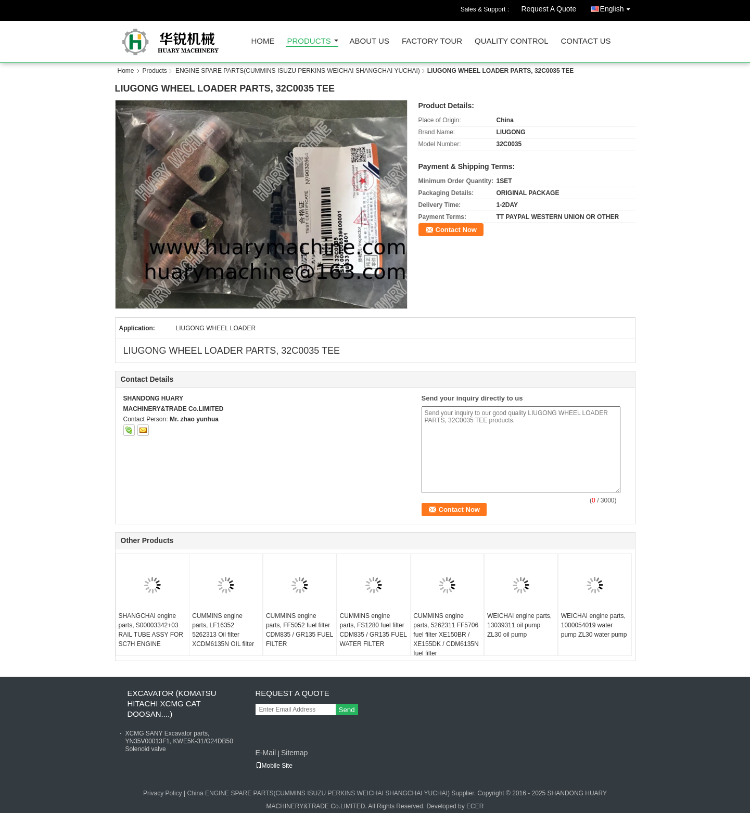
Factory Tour (432, 41)
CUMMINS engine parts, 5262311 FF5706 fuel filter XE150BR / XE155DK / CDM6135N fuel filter (445, 634)
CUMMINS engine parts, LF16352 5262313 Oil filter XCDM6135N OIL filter (223, 630)
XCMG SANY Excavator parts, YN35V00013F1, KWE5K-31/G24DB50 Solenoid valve (179, 741)
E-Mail (266, 753)
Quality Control (511, 41)
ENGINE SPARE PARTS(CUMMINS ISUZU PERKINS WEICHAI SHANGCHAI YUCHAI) (297, 70)
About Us (369, 41)
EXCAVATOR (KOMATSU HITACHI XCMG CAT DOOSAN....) (172, 703)
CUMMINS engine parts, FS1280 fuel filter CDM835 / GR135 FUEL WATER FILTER (373, 630)
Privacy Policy (162, 793)
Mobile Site (274, 765)
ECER (475, 806)
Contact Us (586, 41)
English (617, 7)
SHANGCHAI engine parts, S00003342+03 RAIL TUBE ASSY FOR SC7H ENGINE (151, 630)
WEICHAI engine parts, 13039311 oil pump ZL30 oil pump (519, 625)
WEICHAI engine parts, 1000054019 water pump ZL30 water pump (594, 625)
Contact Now (456, 230)
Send (347, 710)
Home (263, 41)
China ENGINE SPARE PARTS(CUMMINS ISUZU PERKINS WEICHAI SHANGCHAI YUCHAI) (318, 793)
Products (309, 41)
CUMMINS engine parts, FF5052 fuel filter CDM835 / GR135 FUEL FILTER (299, 630)
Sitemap (294, 753)
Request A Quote (548, 9)
